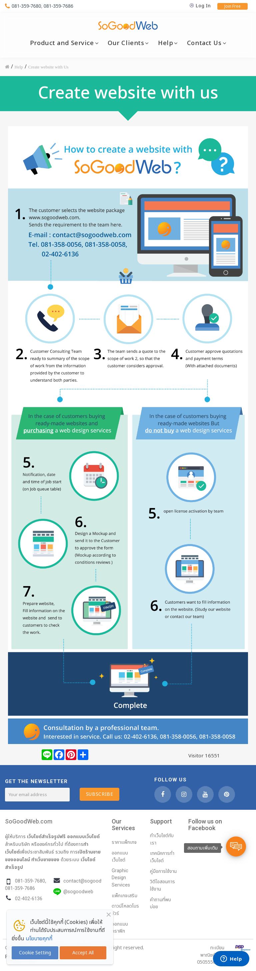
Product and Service (62, 43)
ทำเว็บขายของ (45, 859)
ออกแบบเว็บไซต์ (83, 836)
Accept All (83, 952)
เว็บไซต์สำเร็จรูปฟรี (46, 836)
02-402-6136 (28, 899)
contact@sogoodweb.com (92, 881)
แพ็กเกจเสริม (124, 896)
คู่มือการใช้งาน (163, 871)
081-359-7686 (58, 6)
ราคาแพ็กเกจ (124, 842)
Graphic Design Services (121, 878)
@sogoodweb (78, 892)
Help (165, 43)
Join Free (232, 6)
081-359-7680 (26, 6)
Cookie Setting (35, 952)
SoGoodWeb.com (28, 821)
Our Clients (126, 43)
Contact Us (204, 43)
